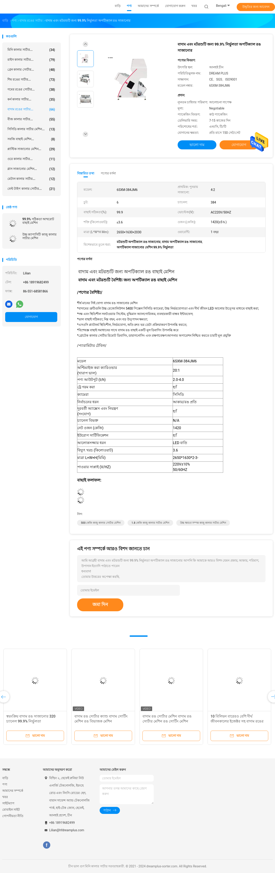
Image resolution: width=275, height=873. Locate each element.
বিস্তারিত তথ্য (85, 173)
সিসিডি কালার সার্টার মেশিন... (31, 129)
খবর (5, 797)
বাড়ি (5, 778)
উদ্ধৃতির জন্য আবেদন (256, 7)
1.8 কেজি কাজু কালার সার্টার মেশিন (150, 522)
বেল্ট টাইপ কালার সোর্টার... (31, 189)
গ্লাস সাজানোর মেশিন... (31, 169)
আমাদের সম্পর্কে (12, 790)
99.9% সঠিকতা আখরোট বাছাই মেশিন (38, 221)
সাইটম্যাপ (8, 803)
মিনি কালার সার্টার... (31, 50)
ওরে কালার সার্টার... (31, 159)
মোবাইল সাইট (11, 809)
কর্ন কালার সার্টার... (31, 99)
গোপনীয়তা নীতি (12, 816)
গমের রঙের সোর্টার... (31, 89)
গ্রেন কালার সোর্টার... (31, 69)
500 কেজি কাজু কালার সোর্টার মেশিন (101, 522)
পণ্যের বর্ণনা (108, 173)
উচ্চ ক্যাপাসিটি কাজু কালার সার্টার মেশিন (39, 236)
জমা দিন (100, 604)
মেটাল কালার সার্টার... (31, 179)
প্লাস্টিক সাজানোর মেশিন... (31, 149)
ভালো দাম (197, 145)
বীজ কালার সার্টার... (31, 119)
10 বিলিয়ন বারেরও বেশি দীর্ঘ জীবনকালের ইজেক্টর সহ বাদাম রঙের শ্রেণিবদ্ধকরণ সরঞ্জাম (237, 721)
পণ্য (4, 784)
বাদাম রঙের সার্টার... (31, 109)
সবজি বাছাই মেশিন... (31, 139)
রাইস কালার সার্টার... (31, 60)
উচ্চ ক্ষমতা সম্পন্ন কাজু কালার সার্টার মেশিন (203, 522)
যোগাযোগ (31, 317)
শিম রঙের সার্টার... (31, 79)
